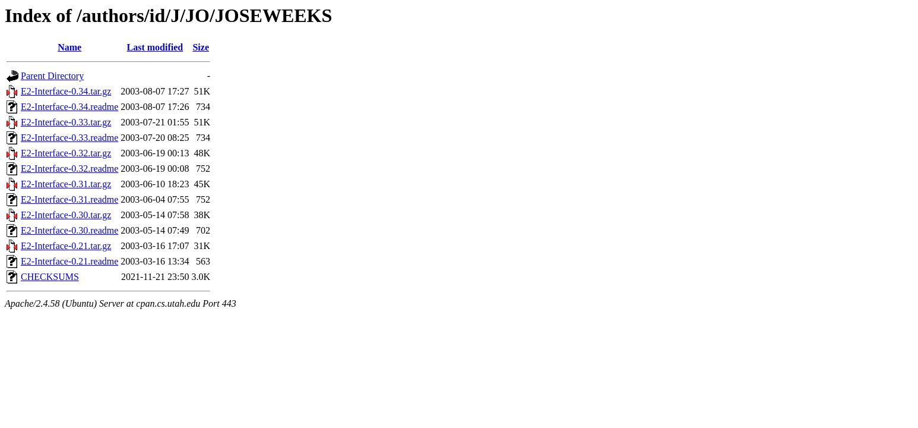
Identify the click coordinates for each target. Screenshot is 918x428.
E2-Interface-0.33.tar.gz (66, 122)
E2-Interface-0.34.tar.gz (66, 91)
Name (69, 47)
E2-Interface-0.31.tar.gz (66, 184)
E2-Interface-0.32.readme (69, 168)
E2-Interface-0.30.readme (69, 230)
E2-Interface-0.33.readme (69, 138)
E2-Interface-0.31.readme (69, 199)
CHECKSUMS (50, 277)
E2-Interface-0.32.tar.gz (66, 153)
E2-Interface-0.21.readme (69, 261)
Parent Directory (52, 76)
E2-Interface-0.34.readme (69, 107)
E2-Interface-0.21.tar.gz (66, 246)
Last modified (155, 47)
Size (200, 47)
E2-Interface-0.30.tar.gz (66, 215)
